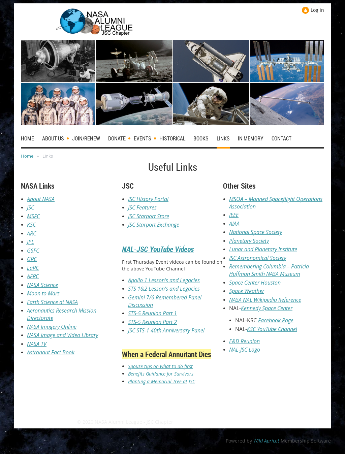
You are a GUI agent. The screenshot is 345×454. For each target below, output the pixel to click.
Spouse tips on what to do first (160, 366)
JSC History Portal (148, 199)
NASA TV (36, 344)
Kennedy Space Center (266, 308)
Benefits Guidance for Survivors (160, 373)
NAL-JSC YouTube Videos (158, 249)
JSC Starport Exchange (153, 224)
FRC (34, 276)
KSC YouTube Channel (272, 329)
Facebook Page (275, 320)
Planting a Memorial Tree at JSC (161, 381)
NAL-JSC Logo (244, 349)
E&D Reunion (244, 341)
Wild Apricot (266, 440)
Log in (317, 10)
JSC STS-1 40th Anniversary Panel (166, 330)
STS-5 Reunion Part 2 (152, 322)
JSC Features (142, 207)
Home (27, 156)
